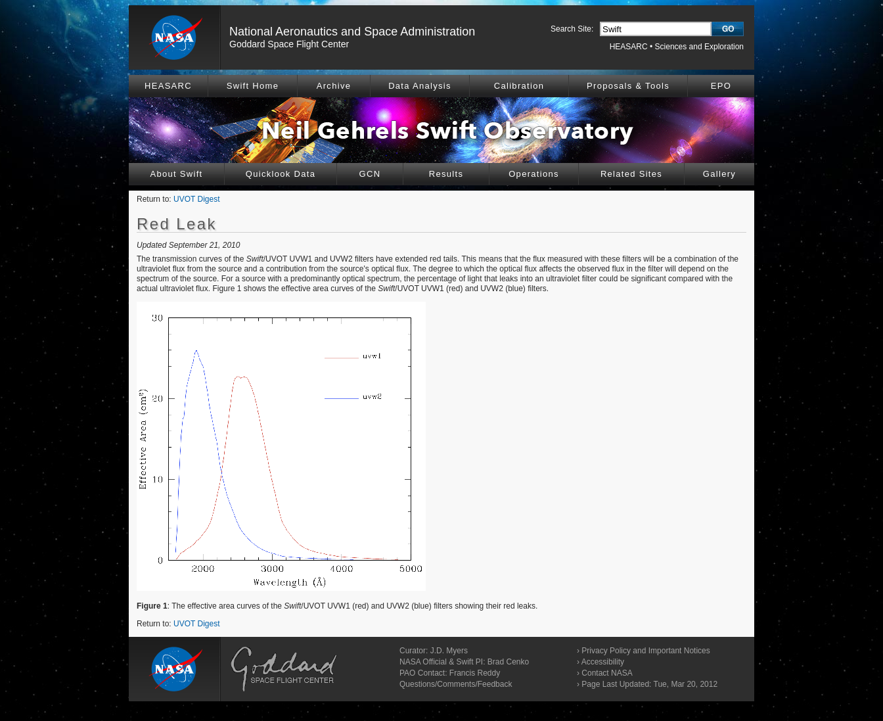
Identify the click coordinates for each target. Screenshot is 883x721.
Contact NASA (606, 673)
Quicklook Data (280, 174)
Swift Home (253, 86)
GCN (370, 174)
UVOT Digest (196, 199)
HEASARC (629, 46)
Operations (534, 174)
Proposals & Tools (628, 86)
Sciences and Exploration (699, 46)
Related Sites (631, 174)
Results (446, 174)
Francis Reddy (474, 673)
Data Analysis (419, 86)
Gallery (719, 174)
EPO (721, 86)
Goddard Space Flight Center (289, 44)
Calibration (519, 86)
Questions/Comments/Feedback (455, 684)
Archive (334, 86)
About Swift (176, 174)
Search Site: (572, 29)
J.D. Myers (449, 650)
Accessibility (602, 661)
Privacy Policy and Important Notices (645, 650)
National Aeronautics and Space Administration (352, 31)
